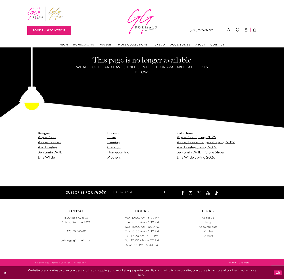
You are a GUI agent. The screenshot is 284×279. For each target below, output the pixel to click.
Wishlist (208, 231)
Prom (111, 137)
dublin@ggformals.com (76, 240)
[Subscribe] (163, 192)
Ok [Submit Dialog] (278, 273)
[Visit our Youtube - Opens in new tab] (208, 193)
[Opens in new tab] (55, 13)
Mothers (114, 157)
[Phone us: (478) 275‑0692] (201, 30)
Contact (208, 236)
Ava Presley (47, 147)
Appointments (208, 226)
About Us (208, 217)
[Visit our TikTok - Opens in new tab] (216, 193)
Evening (113, 142)
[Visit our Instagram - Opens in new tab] (191, 193)
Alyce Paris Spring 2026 (196, 137)
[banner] (142, 21)
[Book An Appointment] (49, 30)
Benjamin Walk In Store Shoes (201, 152)
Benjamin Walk (50, 152)
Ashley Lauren (49, 142)
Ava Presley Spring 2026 (197, 147)
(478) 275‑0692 (76, 231)
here (141, 275)
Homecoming (118, 152)
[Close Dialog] (5, 272)
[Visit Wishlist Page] (237, 30)
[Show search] (228, 30)
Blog (208, 222)
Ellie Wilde (46, 157)
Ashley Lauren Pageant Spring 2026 (206, 142)
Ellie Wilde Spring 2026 (196, 157)
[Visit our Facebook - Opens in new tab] (183, 193)
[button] (246, 30)
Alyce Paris (47, 137)
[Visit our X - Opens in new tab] (199, 193)
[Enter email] (139, 192)
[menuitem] (35, 13)
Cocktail (113, 147)
